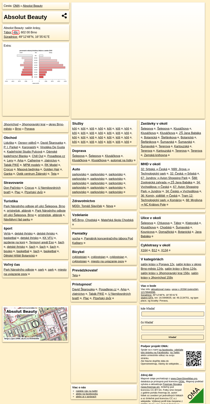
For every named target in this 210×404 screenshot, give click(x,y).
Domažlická (166, 231)
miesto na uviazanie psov (107, 261)
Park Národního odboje (19, 269)
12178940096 (148, 292)
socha (76, 238)
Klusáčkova (112, 155)
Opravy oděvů (27, 142)
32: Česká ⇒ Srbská (183, 173)
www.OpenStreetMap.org (184, 378)
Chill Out (37, 156)
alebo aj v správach (86, 396)
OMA (16, 5)
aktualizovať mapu (160, 289)
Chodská (166, 227)
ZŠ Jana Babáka (190, 133)
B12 (154, 250)
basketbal (10, 238)
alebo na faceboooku (87, 393)
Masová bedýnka (28, 169)
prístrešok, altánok (19, 210)
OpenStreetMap (140, 116)
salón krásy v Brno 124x (180, 268)
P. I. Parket (11, 147)
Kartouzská (181, 146)
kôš (74, 128)
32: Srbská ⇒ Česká (154, 169)
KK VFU (48, 238)
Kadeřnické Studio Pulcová (24, 151)
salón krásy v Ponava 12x (157, 264)
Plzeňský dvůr (34, 192)
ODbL (182, 381)
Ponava (30, 128)
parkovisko (79, 174)
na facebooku (166, 349)
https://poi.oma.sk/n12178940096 (188, 116)
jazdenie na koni (14, 242)
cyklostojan (79, 257)
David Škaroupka (51, 142)
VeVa (7, 233)
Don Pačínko (12, 187)
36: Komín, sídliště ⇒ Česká (159, 195)
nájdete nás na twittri (86, 391)
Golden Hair (51, 169)
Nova (109, 206)
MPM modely (31, 165)
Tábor (11, 32)
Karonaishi (29, 147)
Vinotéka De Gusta (52, 147)
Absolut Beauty (33, 5)
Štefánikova (169, 137)
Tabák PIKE (11, 165)
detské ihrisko (24, 233)
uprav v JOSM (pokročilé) (185, 289)
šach (61, 242)
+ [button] (77, 8)
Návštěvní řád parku (17, 219)
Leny (10, 160)
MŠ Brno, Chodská (84, 220)
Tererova (164, 146)
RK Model (50, 165)
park (41, 269)
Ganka (8, 173)
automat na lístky (122, 160)
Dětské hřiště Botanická (19, 255)
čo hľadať (147, 322)
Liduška (9, 142)
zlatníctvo (50, 160)
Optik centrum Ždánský (31, 173)
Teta (53, 173)
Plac (17, 192)
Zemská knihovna (155, 155)
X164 (144, 250)
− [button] (77, 14)
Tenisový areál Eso (41, 242)
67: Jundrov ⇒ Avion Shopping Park (164, 178)
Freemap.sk (159, 116)
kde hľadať (148, 308)
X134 (164, 250)
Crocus (8, 169)
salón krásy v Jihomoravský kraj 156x (165, 273)
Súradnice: (11, 36)
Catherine (33, 160)
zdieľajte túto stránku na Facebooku (162, 351)
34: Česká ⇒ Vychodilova (182, 191)
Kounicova (148, 231)
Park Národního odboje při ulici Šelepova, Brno (34, 206)
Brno (18, 128)
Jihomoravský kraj (33, 124)
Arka (20, 160)
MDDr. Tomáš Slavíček (87, 206)
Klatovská (191, 223)
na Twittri (174, 352)
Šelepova (78, 155)
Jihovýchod (11, 124)
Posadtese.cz (56, 156)
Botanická (150, 137)
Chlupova (163, 223)
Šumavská (167, 141)
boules (8, 251)
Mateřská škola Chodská (117, 220)
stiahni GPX (147, 297)
